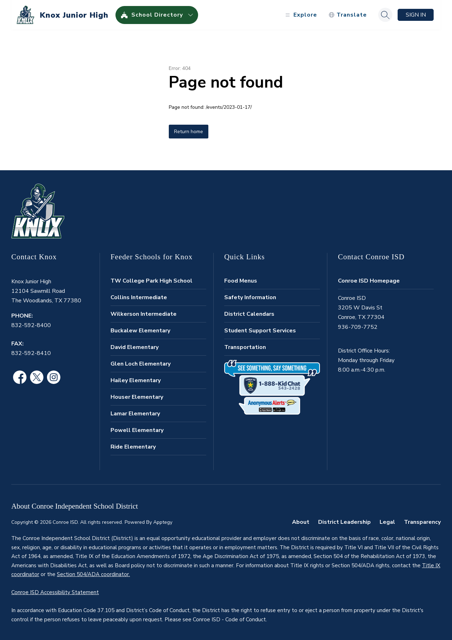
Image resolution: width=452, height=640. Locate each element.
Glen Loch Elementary (141, 364)
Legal (387, 522)
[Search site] (385, 15)
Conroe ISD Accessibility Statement (55, 592)
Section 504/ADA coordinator (93, 574)
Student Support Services (260, 330)
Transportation (245, 347)
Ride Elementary (133, 447)
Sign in (416, 15)
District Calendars (249, 314)
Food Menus (240, 281)
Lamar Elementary (135, 413)
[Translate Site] (347, 15)
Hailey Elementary (136, 380)
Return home (188, 131)
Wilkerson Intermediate (144, 314)
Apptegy (162, 522)
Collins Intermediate (139, 297)
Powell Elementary (137, 430)
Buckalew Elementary (140, 330)
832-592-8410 (31, 353)
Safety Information (250, 297)
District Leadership (344, 522)
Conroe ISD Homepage (369, 281)
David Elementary (135, 347)
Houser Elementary (137, 397)
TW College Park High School (151, 281)
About (300, 522)
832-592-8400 (31, 325)
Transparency (422, 522)
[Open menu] (300, 15)
